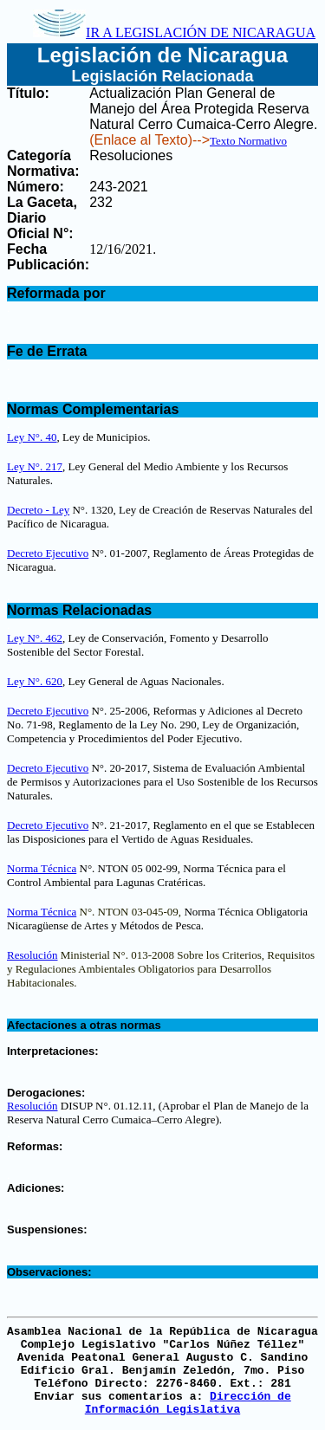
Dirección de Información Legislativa (188, 1403)
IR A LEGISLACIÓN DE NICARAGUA (174, 32)
